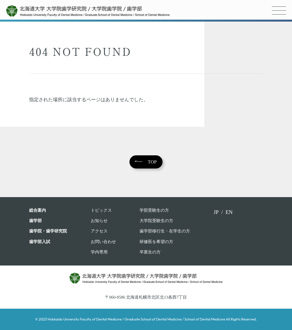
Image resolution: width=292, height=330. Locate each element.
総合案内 (37, 210)
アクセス (99, 231)
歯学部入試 (39, 241)
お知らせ (99, 220)
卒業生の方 (150, 252)
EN (229, 212)
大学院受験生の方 (156, 220)
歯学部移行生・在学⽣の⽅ (165, 231)
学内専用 (99, 252)
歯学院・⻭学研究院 (48, 231)
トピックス (101, 210)
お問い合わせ (103, 241)
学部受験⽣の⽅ (154, 210)
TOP (152, 162)
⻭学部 (35, 220)
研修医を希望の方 (156, 241)
